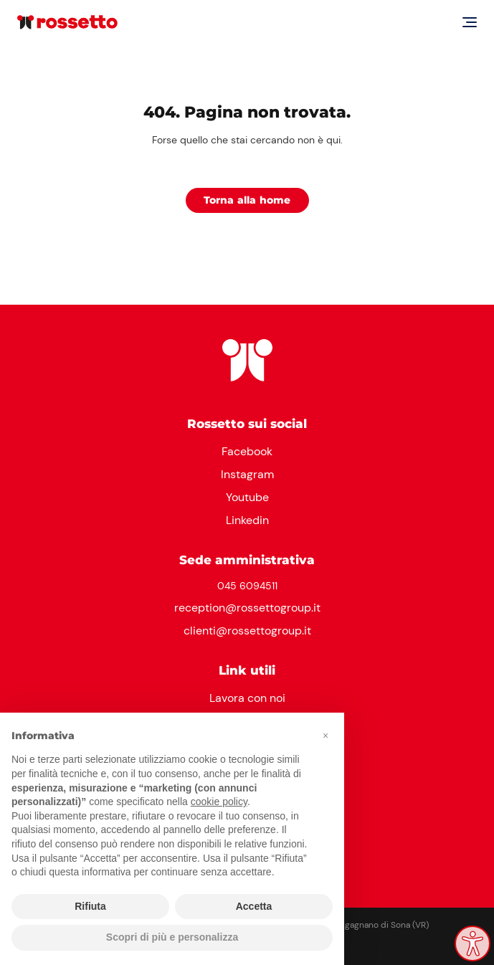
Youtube (247, 497)
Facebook (247, 451)
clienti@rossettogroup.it (247, 630)
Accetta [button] (254, 906)
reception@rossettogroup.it (247, 607)
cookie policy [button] (219, 801)
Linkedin (247, 520)
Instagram (247, 474)
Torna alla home (247, 200)
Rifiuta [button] (90, 906)
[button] (325, 735)
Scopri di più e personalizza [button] (172, 937)
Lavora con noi (247, 697)
